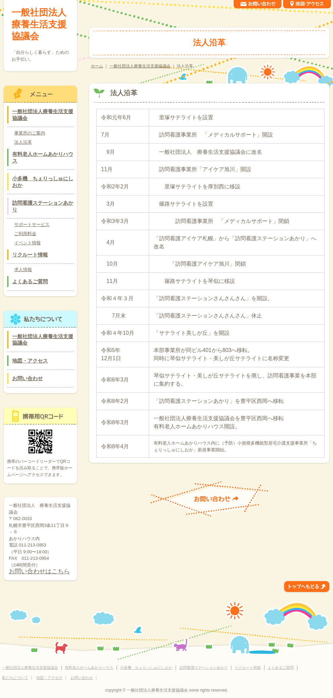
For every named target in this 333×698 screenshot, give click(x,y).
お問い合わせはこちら (39, 571)
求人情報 (23, 269)
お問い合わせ (27, 378)
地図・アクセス (30, 361)
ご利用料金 (25, 233)
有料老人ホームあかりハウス (42, 157)
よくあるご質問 (30, 281)
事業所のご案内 (29, 133)
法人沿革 (23, 142)
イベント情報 (27, 242)
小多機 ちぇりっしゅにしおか (42, 182)
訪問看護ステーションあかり (42, 206)
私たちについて (15, 678)
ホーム (97, 66)
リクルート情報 (30, 255)
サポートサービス (32, 224)
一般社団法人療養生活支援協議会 (140, 66)
